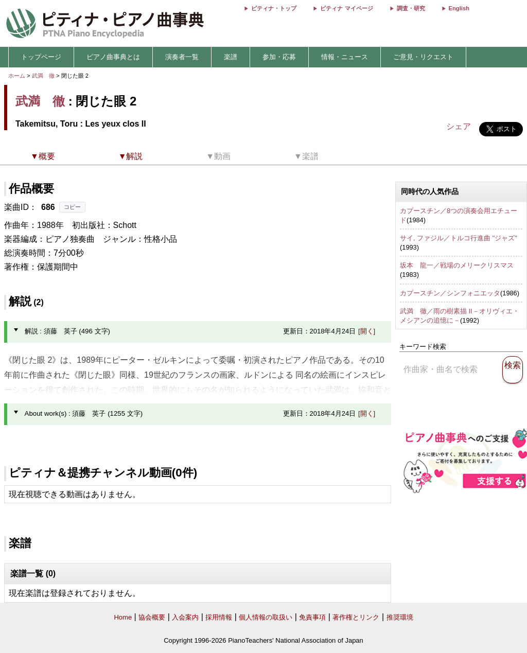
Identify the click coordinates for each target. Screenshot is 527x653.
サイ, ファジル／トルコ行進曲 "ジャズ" (458, 238)
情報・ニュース (344, 57)
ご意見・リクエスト (423, 57)
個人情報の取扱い (265, 617)
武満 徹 (43, 76)
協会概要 (151, 617)
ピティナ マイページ (346, 8)
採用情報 (218, 617)
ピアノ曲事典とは (113, 57)
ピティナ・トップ (273, 8)
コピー (72, 207)
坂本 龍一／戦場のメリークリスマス (457, 265)
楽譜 (230, 57)
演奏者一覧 (182, 57)
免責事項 (312, 617)
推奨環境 (400, 617)
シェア (458, 126)
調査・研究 (411, 8)
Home (123, 617)
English (459, 8)
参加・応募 (279, 57)
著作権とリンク (355, 617)
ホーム (16, 76)
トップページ (41, 57)
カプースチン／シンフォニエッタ (450, 293)
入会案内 (185, 617)
